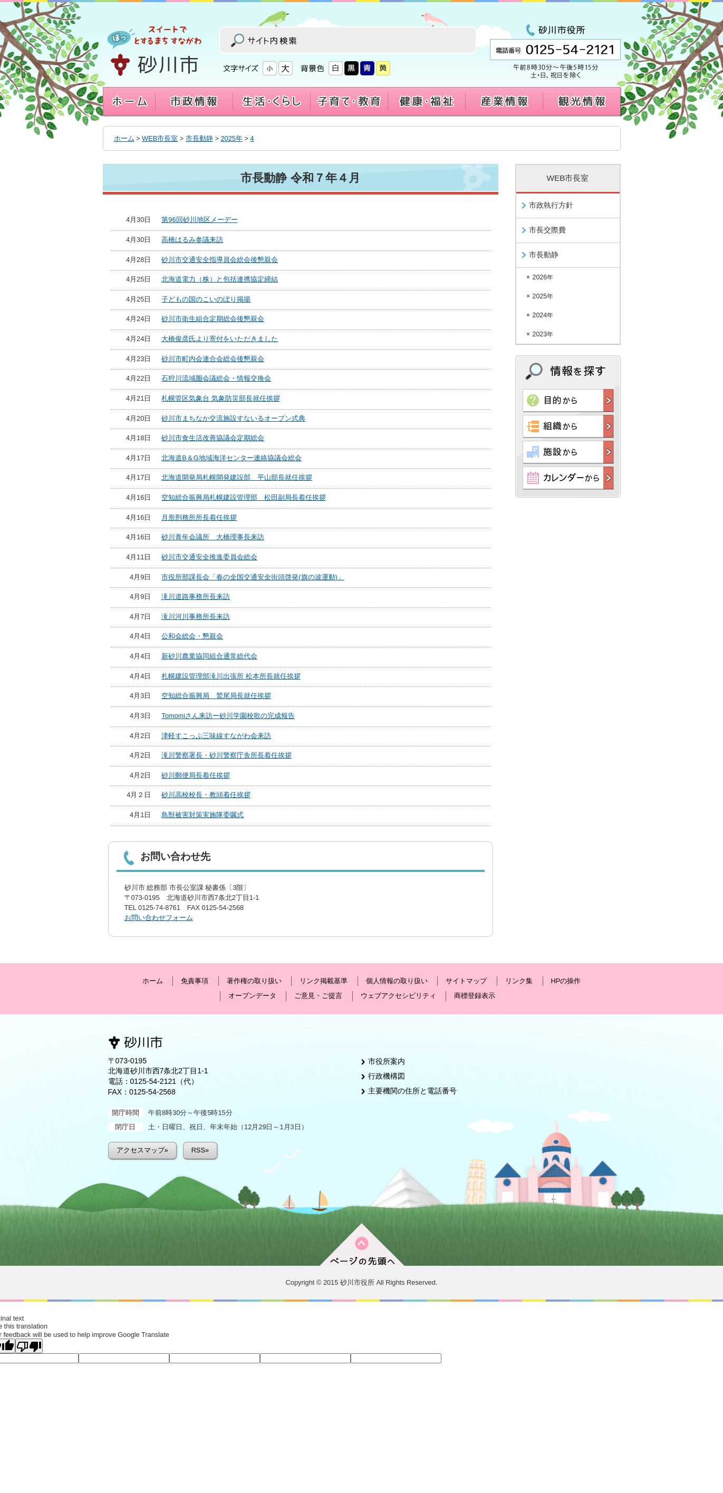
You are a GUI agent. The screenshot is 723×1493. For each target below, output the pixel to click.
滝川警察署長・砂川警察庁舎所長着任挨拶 (226, 755)
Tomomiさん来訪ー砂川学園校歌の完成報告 (228, 716)
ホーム (124, 138)
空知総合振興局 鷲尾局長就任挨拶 (216, 696)
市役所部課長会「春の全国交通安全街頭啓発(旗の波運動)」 (252, 577)
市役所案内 (386, 1061)
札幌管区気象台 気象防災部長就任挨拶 (220, 398)
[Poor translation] (29, 1346)
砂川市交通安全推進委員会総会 (209, 557)
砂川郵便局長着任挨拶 (195, 775)
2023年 (543, 334)
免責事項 (194, 981)
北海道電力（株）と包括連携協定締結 (219, 279)
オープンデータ (252, 996)
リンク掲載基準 (324, 981)
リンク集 (519, 981)
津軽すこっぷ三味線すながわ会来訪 (216, 736)
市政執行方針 (551, 205)
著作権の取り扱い (254, 981)
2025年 (231, 138)
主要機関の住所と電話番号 (412, 1091)
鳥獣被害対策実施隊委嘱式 (202, 815)
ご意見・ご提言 (318, 996)
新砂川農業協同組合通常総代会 (209, 656)
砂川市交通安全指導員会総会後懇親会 (219, 260)
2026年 (543, 277)
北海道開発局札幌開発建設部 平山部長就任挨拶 (236, 477)
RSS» (200, 1150)
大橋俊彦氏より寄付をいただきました (219, 339)
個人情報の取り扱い (397, 981)
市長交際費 (547, 230)
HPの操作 (566, 981)
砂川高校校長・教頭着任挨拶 (205, 795)
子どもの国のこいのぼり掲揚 (205, 299)
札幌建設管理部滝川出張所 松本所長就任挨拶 (231, 676)
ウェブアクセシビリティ (398, 996)
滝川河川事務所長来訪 (195, 617)
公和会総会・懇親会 (192, 636)
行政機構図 (386, 1076)
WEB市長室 (160, 138)
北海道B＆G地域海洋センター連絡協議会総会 (231, 458)
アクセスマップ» (142, 1150)
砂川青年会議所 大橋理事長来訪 (212, 537)
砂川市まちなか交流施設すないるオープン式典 (233, 418)
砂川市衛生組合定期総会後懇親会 (212, 319)
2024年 (543, 315)
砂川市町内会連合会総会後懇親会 (212, 359)
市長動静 (199, 138)
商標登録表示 (474, 996)
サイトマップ (466, 981)
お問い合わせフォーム (158, 918)
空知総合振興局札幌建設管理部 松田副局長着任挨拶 (243, 497)
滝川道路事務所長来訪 (195, 596)
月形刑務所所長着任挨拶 (199, 517)
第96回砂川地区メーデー (199, 220)
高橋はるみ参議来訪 (192, 240)
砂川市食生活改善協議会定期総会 (212, 438)
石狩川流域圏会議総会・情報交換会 (216, 378)
